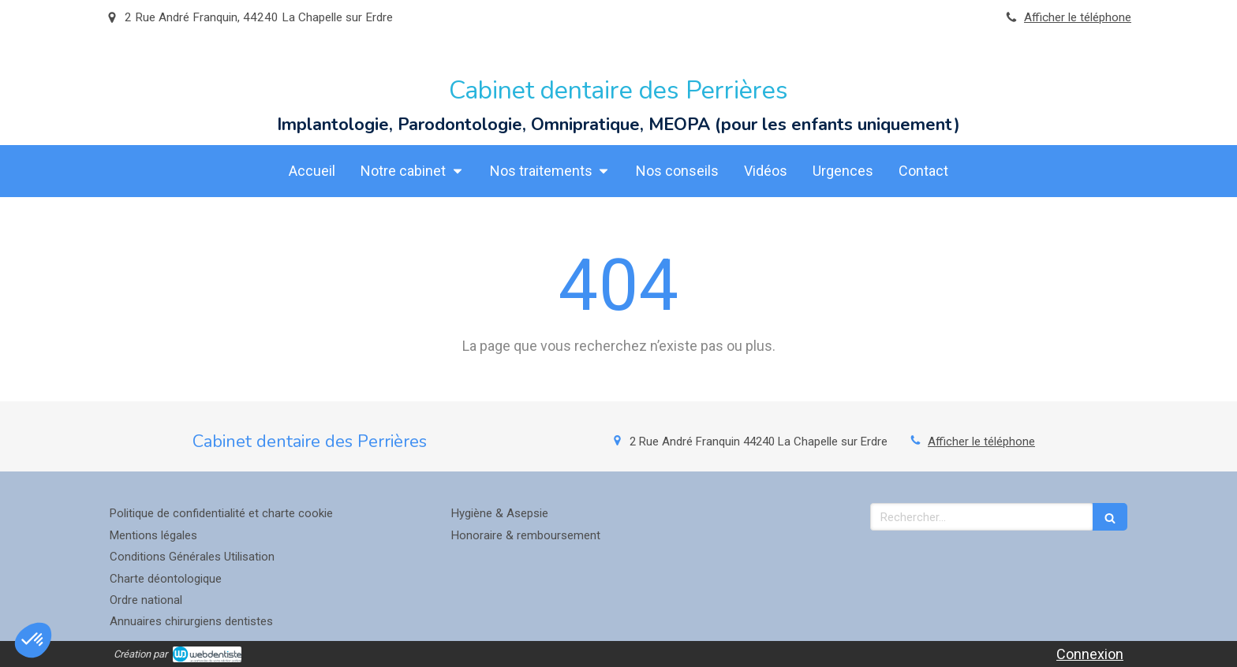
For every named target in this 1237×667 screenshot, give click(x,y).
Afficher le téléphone (1077, 17)
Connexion (1089, 654)
